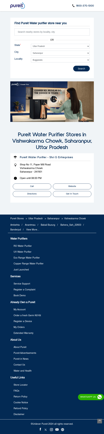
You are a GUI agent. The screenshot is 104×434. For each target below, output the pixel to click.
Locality (18, 59)
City (16, 52)
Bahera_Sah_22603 (70, 225)
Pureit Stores (17, 218)
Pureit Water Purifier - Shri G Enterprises (46, 157)
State (17, 45)
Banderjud (15, 230)
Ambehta (15, 225)
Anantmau (30, 225)
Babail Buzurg (48, 225)
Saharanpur (53, 218)
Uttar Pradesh (35, 218)
